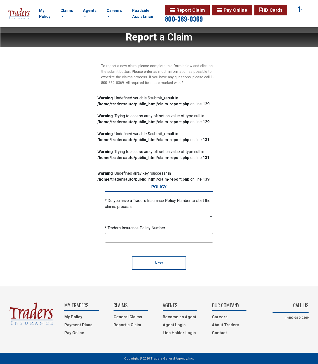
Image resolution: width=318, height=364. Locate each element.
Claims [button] (66, 10)
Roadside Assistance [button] (142, 13)
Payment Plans (78, 325)
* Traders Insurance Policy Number (135, 228)
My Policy (44, 13)
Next (159, 263)
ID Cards (270, 10)
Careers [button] (114, 10)
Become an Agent (179, 317)
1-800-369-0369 (297, 318)
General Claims (128, 317)
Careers (220, 317)
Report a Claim (127, 325)
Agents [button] (90, 10)
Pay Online (232, 10)
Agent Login (174, 325)
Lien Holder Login (179, 332)
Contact (219, 332)
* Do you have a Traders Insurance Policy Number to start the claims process (157, 203)
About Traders (225, 325)
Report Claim (187, 10)
